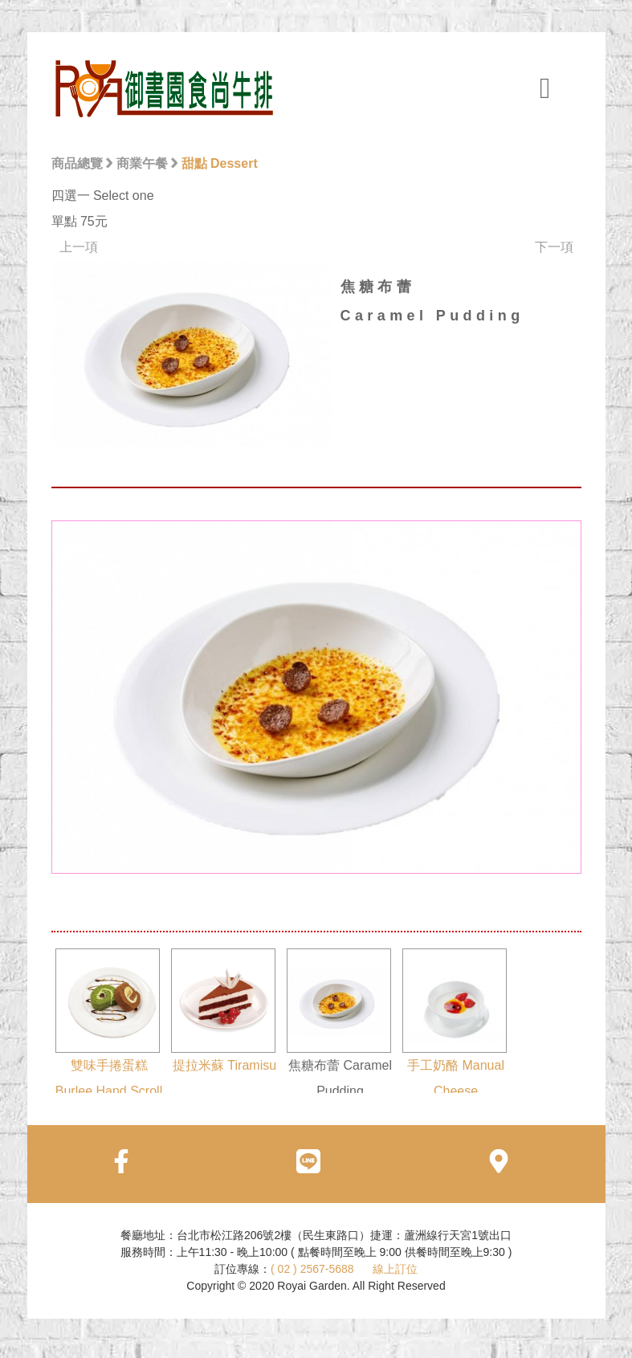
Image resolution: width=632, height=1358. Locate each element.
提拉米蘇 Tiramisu (224, 1010)
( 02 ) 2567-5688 (312, 1268)
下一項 (554, 247)
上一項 (78, 247)
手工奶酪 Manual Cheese (454, 1023)
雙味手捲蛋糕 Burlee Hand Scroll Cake (109, 1036)
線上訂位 (395, 1268)
